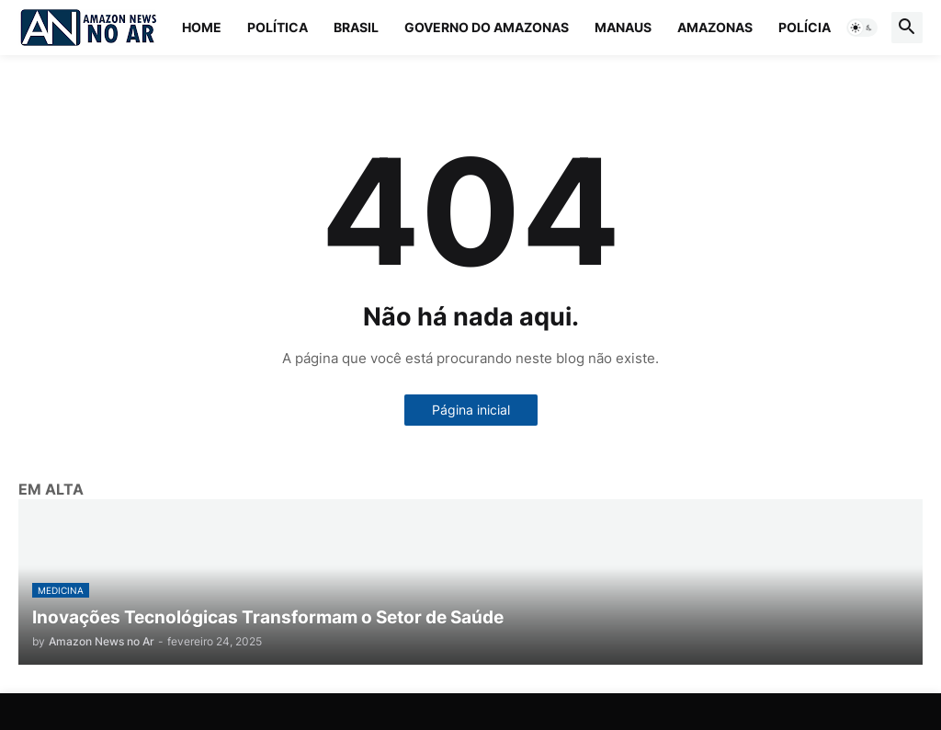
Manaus (623, 27)
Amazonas (715, 27)
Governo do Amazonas (486, 27)
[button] (862, 27)
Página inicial (471, 409)
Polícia (804, 27)
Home (201, 27)
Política (277, 27)
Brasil (356, 27)
